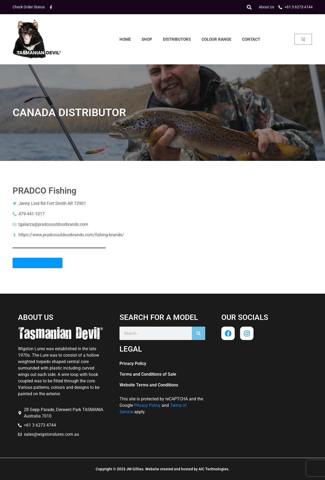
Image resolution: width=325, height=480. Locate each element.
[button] (249, 7)
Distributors (177, 39)
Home (125, 39)
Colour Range (216, 39)
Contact (251, 39)
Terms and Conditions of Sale (147, 374)
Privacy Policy (132, 363)
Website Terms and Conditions (148, 384)
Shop (146, 39)
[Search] (198, 333)
